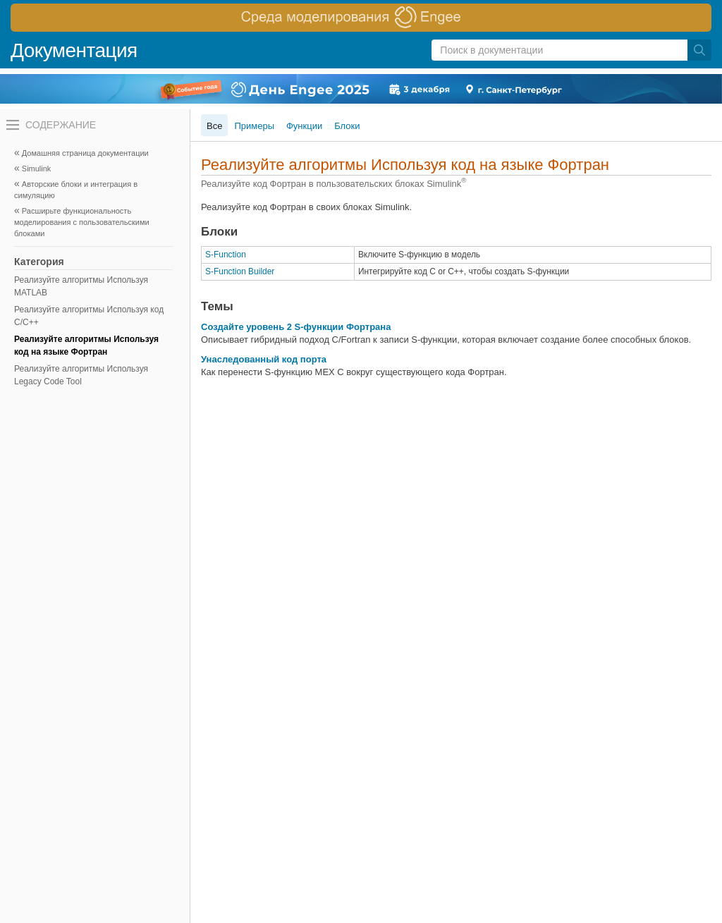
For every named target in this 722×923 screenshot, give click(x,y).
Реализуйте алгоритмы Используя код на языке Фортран (86, 345)
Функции (304, 126)
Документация (74, 50)
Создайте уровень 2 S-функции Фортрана (296, 327)
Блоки (347, 126)
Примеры (254, 126)
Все (214, 126)
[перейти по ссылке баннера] (361, 18)
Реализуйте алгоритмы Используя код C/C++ (89, 316)
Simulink (36, 168)
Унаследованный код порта (263, 359)
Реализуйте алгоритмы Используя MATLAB (81, 286)
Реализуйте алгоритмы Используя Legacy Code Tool (81, 375)
